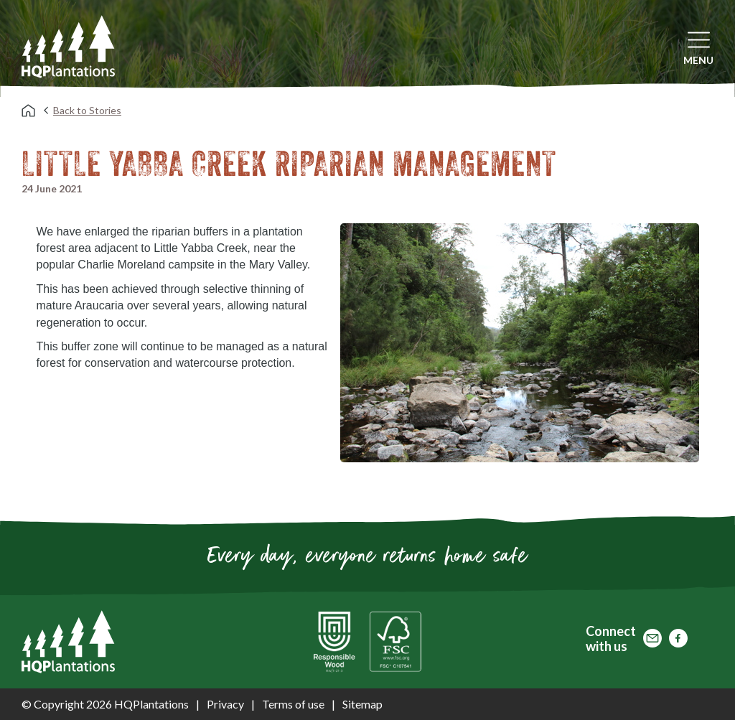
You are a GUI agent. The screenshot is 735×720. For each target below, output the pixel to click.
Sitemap (362, 704)
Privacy (225, 704)
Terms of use (293, 704)
